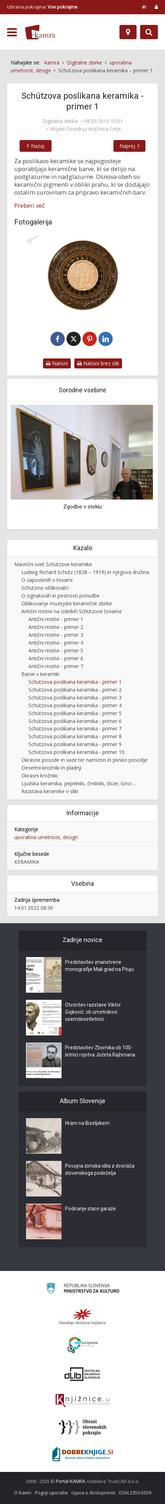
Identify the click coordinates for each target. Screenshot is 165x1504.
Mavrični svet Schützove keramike (53, 564)
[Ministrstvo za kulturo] (82, 1289)
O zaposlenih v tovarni (47, 580)
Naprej (127, 146)
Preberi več (29, 206)
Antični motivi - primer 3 (55, 634)
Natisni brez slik (98, 363)
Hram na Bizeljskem (87, 1123)
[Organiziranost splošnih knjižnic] (82, 1316)
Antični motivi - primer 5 (55, 650)
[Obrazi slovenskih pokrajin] (82, 1427)
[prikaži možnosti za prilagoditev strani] (144, 7)
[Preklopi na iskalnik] (149, 32)
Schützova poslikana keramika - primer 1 (75, 681)
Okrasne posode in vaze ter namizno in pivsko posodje (84, 759)
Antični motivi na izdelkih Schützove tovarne (71, 611)
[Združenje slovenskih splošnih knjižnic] (82, 1401)
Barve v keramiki (40, 674)
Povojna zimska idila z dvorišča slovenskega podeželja (99, 1169)
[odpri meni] (12, 32)
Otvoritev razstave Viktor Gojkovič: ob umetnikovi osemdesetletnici (93, 1012)
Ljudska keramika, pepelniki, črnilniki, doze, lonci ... (78, 783)
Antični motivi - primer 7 (55, 666)
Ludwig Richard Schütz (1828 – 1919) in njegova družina (85, 572)
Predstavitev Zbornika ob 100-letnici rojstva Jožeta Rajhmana (100, 1051)
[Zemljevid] (128, 32)
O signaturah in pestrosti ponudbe (60, 595)
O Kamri (22, 1492)
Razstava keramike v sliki (49, 791)
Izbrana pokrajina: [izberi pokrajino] (42, 7)
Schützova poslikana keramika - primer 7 (75, 728)
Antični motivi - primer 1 (55, 619)
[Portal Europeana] (82, 1345)
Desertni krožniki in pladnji (51, 767)
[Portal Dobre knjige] (82, 1454)
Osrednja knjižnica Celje (93, 129)
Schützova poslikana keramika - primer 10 (76, 752)
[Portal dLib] (82, 1374)
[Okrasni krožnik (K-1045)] (82, 275)
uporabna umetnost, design (46, 837)
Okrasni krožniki (39, 775)
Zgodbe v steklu (82, 506)
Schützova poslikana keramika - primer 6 (75, 721)
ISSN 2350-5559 (135, 1492)
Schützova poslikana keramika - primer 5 (75, 713)
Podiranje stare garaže (90, 1209)
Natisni (57, 363)
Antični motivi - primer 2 (55, 627)
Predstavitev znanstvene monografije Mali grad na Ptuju (99, 966)
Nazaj (37, 146)
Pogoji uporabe (51, 1492)
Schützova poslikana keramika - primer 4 (75, 705)
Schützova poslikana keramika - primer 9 (75, 744)
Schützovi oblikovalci (45, 587)
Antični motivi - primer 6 (55, 658)
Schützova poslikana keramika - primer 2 (75, 689)
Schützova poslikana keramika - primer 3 (75, 697)
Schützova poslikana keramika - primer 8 (75, 736)
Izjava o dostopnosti (93, 1492)
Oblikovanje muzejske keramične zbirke (66, 603)
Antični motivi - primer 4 (55, 642)
